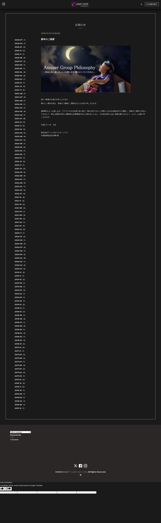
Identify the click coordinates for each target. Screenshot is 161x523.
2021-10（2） (20, 204)
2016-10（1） (20, 390)
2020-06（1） (21, 251)
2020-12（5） (20, 229)
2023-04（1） (20, 151)
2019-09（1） (20, 283)
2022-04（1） (20, 186)
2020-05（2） (21, 254)
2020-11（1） (20, 233)
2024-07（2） (21, 97)
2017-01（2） (20, 380)
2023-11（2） (20, 126)
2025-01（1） (20, 83)
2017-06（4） (20, 365)
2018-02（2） (20, 340)
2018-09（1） (20, 315)
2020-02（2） (21, 265)
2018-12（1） (20, 308)
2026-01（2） (20, 47)
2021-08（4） (21, 208)
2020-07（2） (21, 247)
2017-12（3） (20, 347)
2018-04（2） (21, 333)
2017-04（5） (20, 372)
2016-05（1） (20, 397)
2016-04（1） (20, 401)
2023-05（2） (21, 147)
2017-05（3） (20, 369)
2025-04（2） (21, 72)
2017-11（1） (20, 351)
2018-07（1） (20, 322)
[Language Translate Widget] (20, 432)
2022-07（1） (20, 179)
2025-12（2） (20, 51)
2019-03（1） (20, 297)
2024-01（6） (21, 118)
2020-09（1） (20, 240)
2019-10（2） (20, 279)
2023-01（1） (20, 158)
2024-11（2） (20, 90)
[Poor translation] (8, 488)
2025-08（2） (21, 58)
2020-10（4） (21, 236)
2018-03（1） (20, 337)
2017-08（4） (20, 358)
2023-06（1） (20, 143)
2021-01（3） (20, 226)
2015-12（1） (20, 408)
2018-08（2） (21, 319)
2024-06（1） (21, 101)
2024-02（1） (20, 115)
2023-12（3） (20, 122)
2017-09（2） (20, 354)
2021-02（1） (20, 222)
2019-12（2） (20, 272)
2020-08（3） (21, 244)
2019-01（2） (20, 304)
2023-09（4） (21, 133)
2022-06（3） (21, 183)
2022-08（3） (21, 176)
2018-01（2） (20, 344)
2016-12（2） (20, 383)
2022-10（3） (20, 169)
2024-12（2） (20, 86)
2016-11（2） (20, 387)
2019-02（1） (20, 301)
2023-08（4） (21, 136)
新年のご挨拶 (47, 39)
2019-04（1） (20, 294)
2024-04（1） (21, 108)
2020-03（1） (20, 261)
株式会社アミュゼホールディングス (74, 472)
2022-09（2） (21, 172)
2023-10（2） (20, 129)
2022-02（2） (21, 190)
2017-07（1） (20, 362)
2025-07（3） (21, 61)
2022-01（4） (20, 194)
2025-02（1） (20, 79)
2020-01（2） (20, 269)
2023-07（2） (21, 140)
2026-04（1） (21, 43)
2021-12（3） (20, 197)
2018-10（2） (20, 312)
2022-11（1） (20, 165)
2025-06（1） (20, 65)
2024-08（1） (21, 93)
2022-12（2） (20, 161)
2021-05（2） (20, 219)
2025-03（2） (21, 76)
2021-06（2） (20, 215)
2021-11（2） (20, 201)
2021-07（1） (20, 211)
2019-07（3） (20, 290)
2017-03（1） (20, 376)
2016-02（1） (20, 405)
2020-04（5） (21, 258)
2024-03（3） (21, 111)
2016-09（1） (20, 394)
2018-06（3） (21, 326)
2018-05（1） (20, 329)
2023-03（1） (20, 154)
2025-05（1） (20, 68)
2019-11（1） (20, 276)
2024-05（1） (20, 104)
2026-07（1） (20, 40)
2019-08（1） (20, 287)
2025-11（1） (20, 54)
